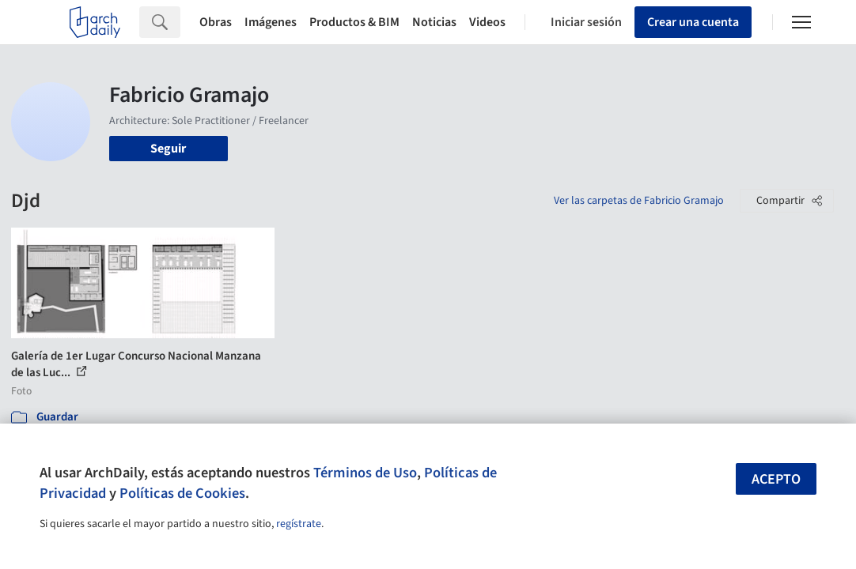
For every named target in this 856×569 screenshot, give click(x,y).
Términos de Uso (365, 472)
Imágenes (270, 22)
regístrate (298, 524)
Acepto (776, 479)
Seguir (168, 148)
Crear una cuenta (693, 22)
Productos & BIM (354, 22)
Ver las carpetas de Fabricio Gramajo (639, 200)
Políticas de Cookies (182, 493)
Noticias (434, 22)
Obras (215, 22)
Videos (487, 22)
